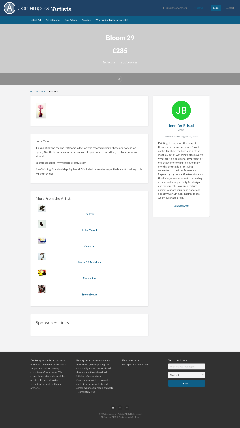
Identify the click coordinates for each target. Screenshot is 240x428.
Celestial (89, 246)
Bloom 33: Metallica (89, 262)
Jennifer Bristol (181, 125)
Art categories (53, 20)
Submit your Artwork (175, 8)
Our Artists (71, 20)
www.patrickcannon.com (135, 364)
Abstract (111, 62)
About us (86, 20)
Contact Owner (181, 206)
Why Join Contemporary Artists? (112, 20)
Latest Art (36, 20)
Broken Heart (89, 294)
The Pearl (89, 214)
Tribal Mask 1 (89, 230)
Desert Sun (89, 278)
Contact (230, 8)
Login (216, 8)
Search (186, 383)
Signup (199, 7)
